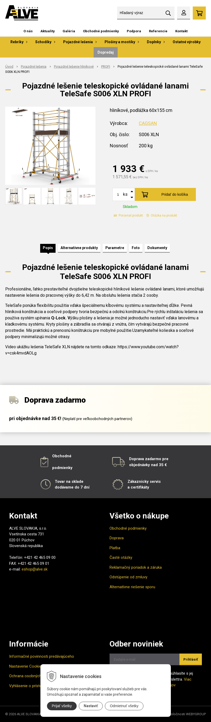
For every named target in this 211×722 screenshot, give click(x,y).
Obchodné (61, 456)
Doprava (117, 538)
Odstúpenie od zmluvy (128, 577)
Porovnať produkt (128, 215)
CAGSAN (148, 123)
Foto (136, 248)
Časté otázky (121, 557)
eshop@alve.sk (34, 569)
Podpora (134, 31)
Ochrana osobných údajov (31, 676)
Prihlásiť (190, 659)
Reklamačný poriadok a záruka (136, 567)
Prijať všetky (62, 706)
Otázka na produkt (161, 215)
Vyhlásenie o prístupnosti (30, 685)
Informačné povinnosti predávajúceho (41, 656)
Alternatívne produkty (79, 248)
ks (125, 194)
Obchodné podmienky (101, 31)
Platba (115, 548)
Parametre (114, 248)
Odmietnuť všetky (124, 706)
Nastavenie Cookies (26, 666)
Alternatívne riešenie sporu (132, 587)
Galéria (69, 31)
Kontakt (181, 31)
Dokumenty (157, 248)
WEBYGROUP (196, 714)
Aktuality (47, 31)
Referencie (158, 31)
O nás (28, 31)
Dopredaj (106, 52)
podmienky (62, 467)
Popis (48, 248)
